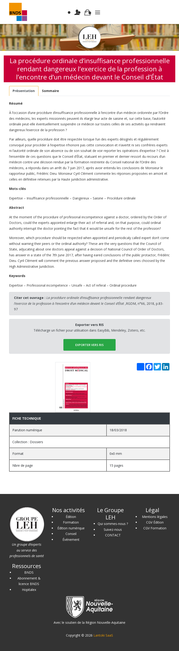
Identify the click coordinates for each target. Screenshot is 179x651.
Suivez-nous (113, 529)
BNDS (29, 572)
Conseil (70, 533)
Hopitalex (29, 589)
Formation (71, 522)
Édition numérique (71, 528)
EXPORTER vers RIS (89, 345)
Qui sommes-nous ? (113, 523)
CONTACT (113, 535)
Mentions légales (155, 516)
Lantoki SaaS (103, 635)
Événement (70, 539)
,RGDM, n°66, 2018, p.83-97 (88, 303)
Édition (71, 516)
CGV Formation (154, 528)
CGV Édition (155, 522)
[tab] (23, 91)
